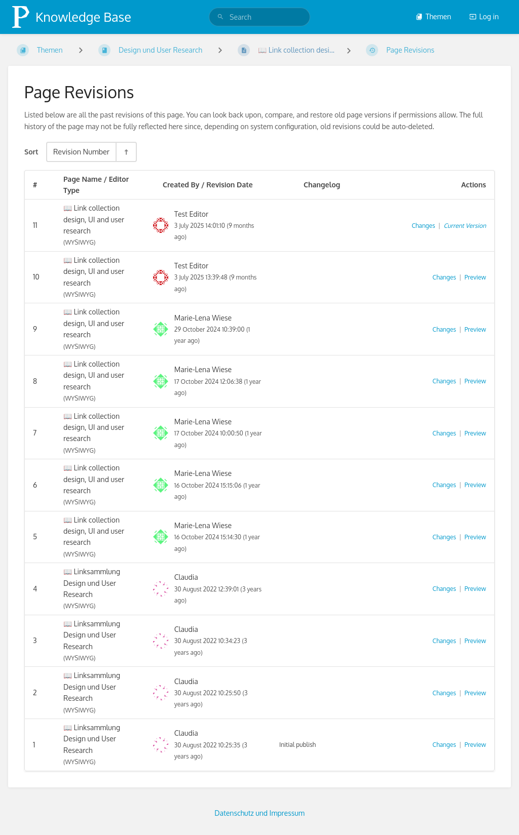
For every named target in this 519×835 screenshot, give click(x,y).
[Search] (220, 17)
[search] (259, 17)
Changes (423, 225)
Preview (475, 277)
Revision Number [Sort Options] (81, 151)
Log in (484, 16)
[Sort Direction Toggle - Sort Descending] (126, 152)
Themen (433, 16)
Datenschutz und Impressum (259, 813)
